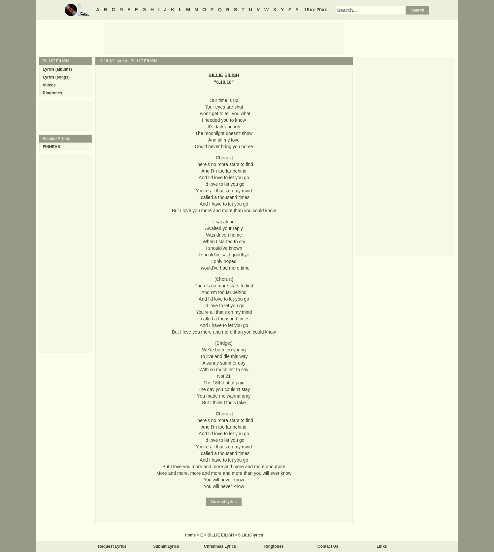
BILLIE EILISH (143, 61)
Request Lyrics (112, 546)
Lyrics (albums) (57, 69)
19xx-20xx (315, 9)
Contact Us (327, 546)
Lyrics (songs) (56, 77)
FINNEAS (51, 147)
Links (382, 546)
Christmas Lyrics (220, 546)
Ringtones (52, 93)
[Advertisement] (224, 38)
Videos (49, 85)
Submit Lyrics (166, 546)
